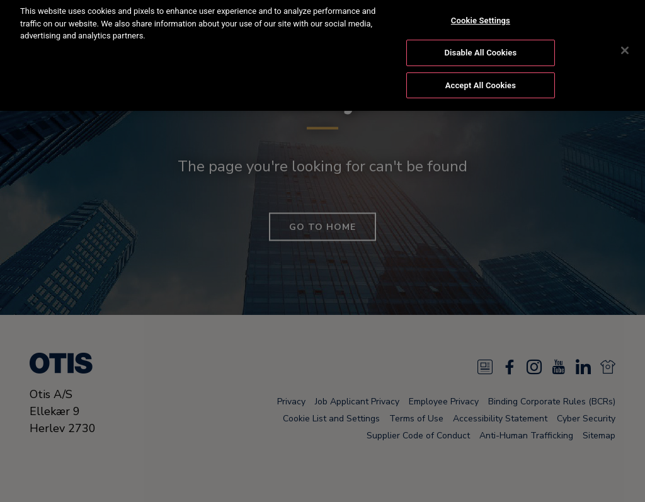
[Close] (625, 41)
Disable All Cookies (481, 43)
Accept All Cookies (480, 76)
